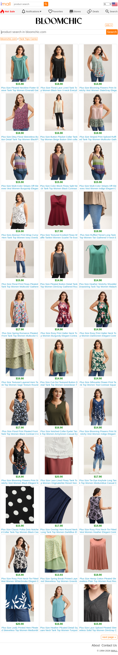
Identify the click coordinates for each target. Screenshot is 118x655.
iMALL (114, 650)
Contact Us (109, 645)
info (109, 25)
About (96, 645)
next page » (109, 637)
